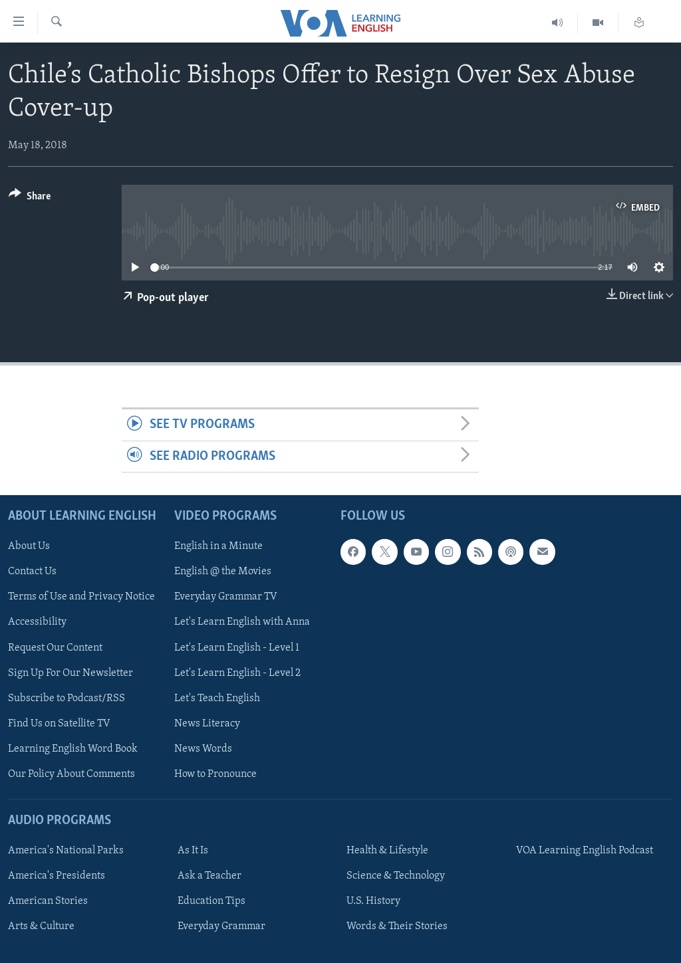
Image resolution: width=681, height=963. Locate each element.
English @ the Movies (222, 571)
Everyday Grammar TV (225, 596)
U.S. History (373, 901)
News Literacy (207, 723)
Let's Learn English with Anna (242, 622)
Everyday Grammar (221, 926)
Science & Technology (395, 876)
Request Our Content (55, 648)
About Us (29, 546)
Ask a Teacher (209, 876)
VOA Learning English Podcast (584, 850)
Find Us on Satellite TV (59, 723)
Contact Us (32, 571)
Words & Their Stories (397, 926)
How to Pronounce (215, 774)
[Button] (30, 198)
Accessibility (37, 622)
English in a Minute (218, 546)
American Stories (48, 901)
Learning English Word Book (73, 749)
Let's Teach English (217, 698)
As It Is (193, 850)
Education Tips (211, 901)
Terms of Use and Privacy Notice (81, 596)
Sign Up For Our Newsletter (70, 673)
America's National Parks (66, 850)
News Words (203, 749)
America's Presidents (56, 876)
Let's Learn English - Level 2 (237, 673)
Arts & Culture (41, 926)
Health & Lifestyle (387, 850)
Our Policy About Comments (71, 774)
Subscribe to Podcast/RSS (66, 698)
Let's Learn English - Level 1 (236, 648)
